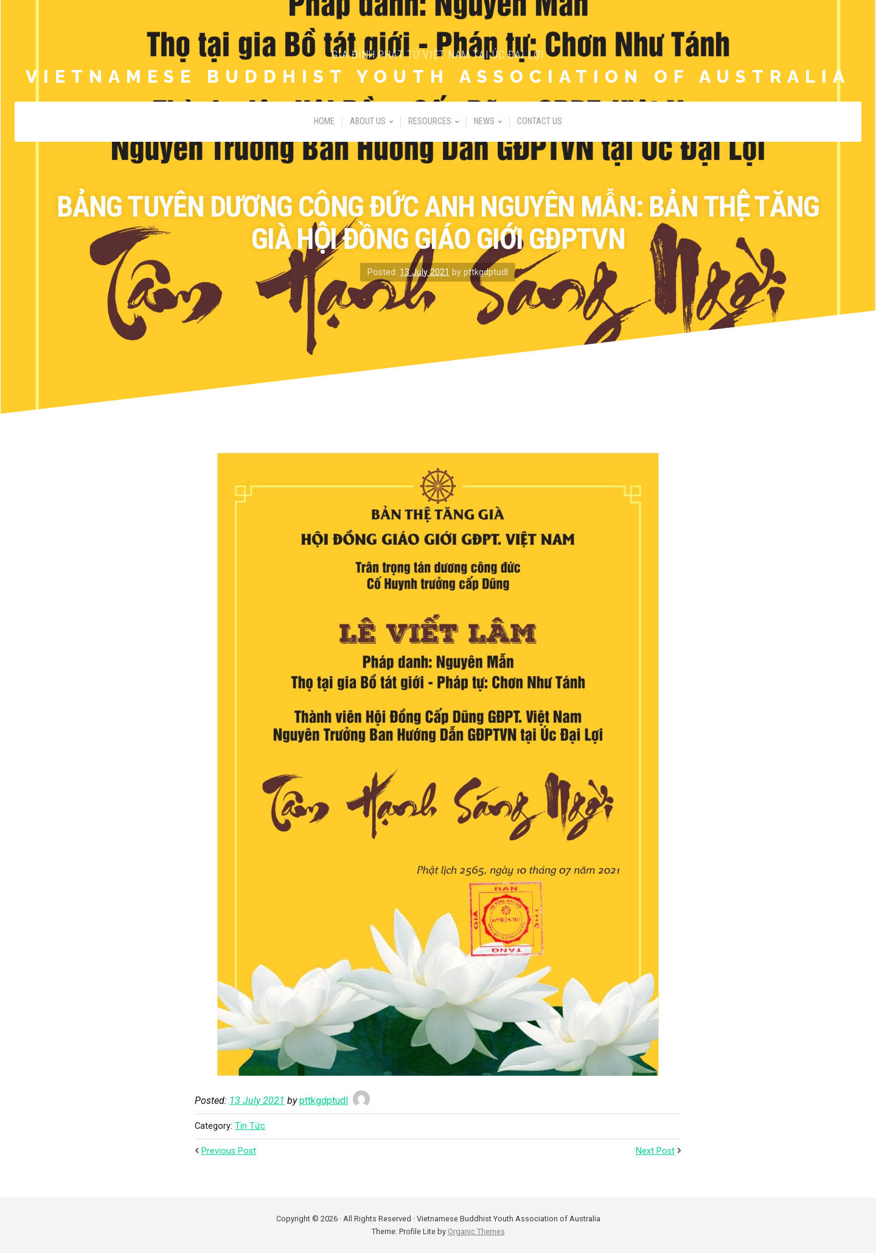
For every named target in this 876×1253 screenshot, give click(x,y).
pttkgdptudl (323, 1100)
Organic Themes (476, 1231)
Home (324, 121)
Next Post (655, 1151)
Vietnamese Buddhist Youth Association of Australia (438, 76)
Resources (429, 121)
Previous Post (228, 1151)
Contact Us (539, 121)
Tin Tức (250, 1126)
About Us (368, 121)
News (484, 121)
